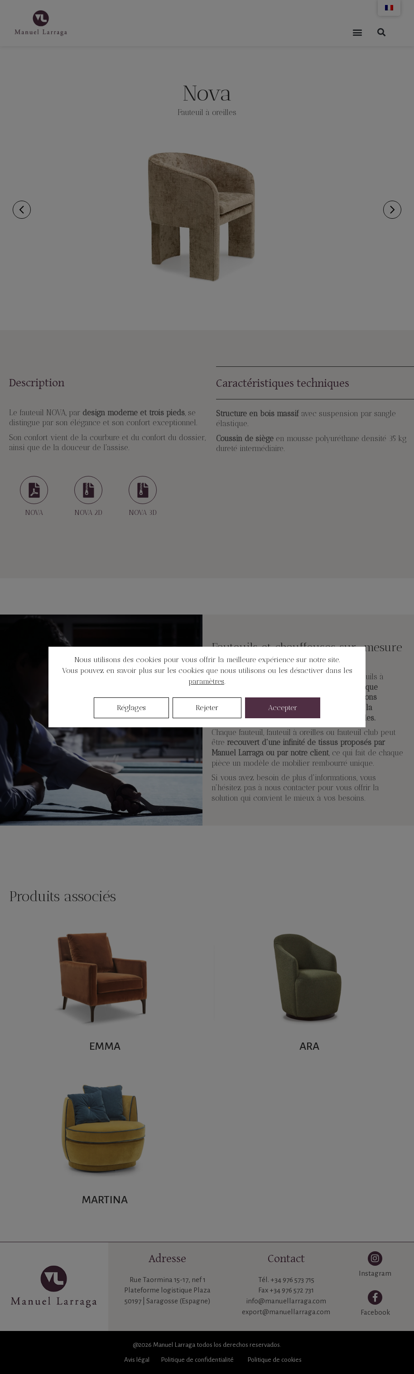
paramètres (206, 681)
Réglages (131, 707)
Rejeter (207, 707)
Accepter (282, 707)
